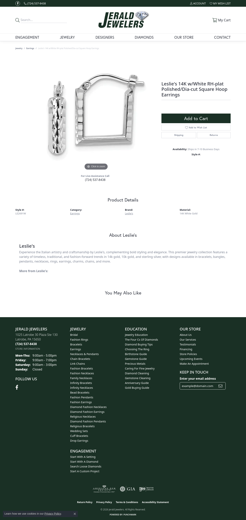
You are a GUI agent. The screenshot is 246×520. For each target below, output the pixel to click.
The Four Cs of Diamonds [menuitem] (141, 339)
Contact (222, 37)
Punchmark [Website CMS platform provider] (130, 514)
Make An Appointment (194, 363)
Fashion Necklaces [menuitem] (82, 373)
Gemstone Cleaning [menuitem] (137, 378)
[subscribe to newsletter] (220, 385)
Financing (186, 349)
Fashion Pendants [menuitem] (81, 397)
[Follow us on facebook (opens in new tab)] (17, 3)
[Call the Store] (26, 344)
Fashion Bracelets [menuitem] (81, 368)
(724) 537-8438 (95, 180)
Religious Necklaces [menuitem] (83, 416)
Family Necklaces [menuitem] (81, 378)
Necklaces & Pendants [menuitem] (84, 354)
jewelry (18, 48)
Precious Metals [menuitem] (135, 363)
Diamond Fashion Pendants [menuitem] (88, 421)
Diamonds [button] (144, 37)
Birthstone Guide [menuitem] (136, 354)
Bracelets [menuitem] (76, 344)
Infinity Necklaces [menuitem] (81, 388)
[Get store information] (27, 348)
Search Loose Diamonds (85, 466)
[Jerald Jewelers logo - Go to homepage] (123, 20)
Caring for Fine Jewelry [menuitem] (140, 368)
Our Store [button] (184, 37)
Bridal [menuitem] (74, 335)
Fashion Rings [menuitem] (79, 339)
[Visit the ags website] (104, 489)
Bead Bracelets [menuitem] (79, 392)
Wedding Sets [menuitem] (79, 431)
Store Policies (188, 354)
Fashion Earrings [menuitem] (81, 402)
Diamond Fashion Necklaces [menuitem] (88, 407)
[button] (198, 3)
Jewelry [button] (67, 37)
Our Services (188, 339)
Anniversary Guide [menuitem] (137, 383)
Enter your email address (198, 378)
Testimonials (188, 344)
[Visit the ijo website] (146, 489)
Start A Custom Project (84, 471)
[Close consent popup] (75, 514)
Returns (214, 135)
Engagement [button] (27, 37)
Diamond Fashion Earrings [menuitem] (87, 412)
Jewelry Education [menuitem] (136, 335)
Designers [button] (105, 37)
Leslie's (129, 213)
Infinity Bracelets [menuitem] (81, 383)
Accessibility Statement (155, 502)
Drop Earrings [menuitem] (79, 440)
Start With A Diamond (84, 461)
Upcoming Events (191, 359)
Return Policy (84, 502)
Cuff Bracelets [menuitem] (79, 436)
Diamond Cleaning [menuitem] (137, 373)
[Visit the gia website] (127, 489)
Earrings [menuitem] (75, 349)
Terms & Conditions (127, 502)
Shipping (178, 135)
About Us (186, 335)
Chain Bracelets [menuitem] (80, 359)
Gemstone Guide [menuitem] (136, 359)
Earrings (30, 48)
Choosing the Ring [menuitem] (137, 349)
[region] (96, 113)
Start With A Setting (83, 457)
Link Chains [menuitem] (77, 363)
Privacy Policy (104, 502)
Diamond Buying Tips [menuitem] (139, 344)
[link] (35, 3)
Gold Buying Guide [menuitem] (137, 388)
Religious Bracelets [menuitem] (82, 426)
